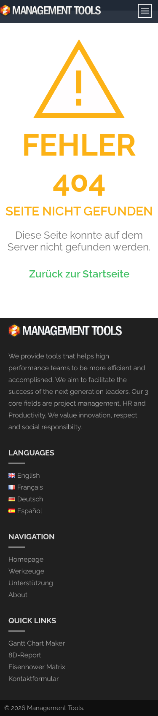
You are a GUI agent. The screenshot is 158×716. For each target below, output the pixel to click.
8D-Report (24, 655)
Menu (145, 11)
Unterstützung (30, 583)
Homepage (25, 559)
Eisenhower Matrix (36, 667)
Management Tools (55, 708)
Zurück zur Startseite (79, 274)
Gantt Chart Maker (36, 643)
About (17, 595)
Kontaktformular (33, 679)
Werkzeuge (26, 571)
